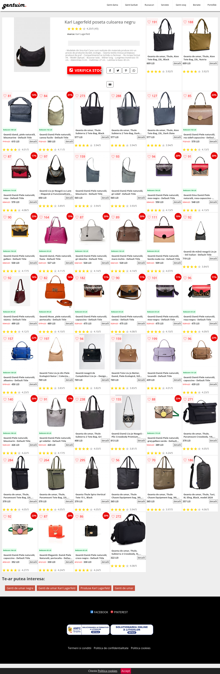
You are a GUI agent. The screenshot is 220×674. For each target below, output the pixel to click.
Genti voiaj (181, 4)
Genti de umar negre (20, 588)
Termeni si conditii (79, 648)
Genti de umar (124, 588)
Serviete (165, 4)
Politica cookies (141, 648)
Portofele (212, 4)
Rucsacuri (149, 4)
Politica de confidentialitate (111, 648)
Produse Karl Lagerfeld (95, 588)
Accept (126, 671)
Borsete (196, 4)
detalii (177, 63)
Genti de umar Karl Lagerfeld (56, 588)
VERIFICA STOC (85, 70)
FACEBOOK (99, 612)
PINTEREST (119, 612)
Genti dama (112, 4)
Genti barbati (131, 4)
